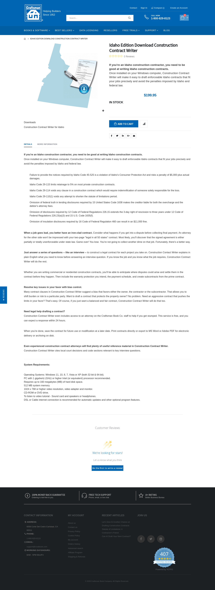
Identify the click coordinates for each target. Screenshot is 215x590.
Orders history (74, 544)
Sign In (144, 8)
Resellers (110, 30)
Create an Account (179, 8)
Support (150, 30)
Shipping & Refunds (76, 557)
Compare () (157, 8)
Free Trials (130, 30)
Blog (166, 30)
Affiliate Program (75, 552)
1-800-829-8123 (33, 538)
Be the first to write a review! (107, 468)
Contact (133, 8)
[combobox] (99, 18)
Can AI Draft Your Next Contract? (116, 536)
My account (73, 540)
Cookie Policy (74, 535)
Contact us (72, 527)
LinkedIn (122, 135)
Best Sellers (63, 30)
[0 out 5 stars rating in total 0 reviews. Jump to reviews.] (122, 56)
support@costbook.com (37, 547)
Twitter (117, 135)
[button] (103, 110)
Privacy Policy (74, 531)
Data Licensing (88, 30)
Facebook (111, 135)
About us (72, 523)
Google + (128, 135)
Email (134, 135)
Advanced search (75, 548)
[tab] (28, 144)
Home (25, 39)
